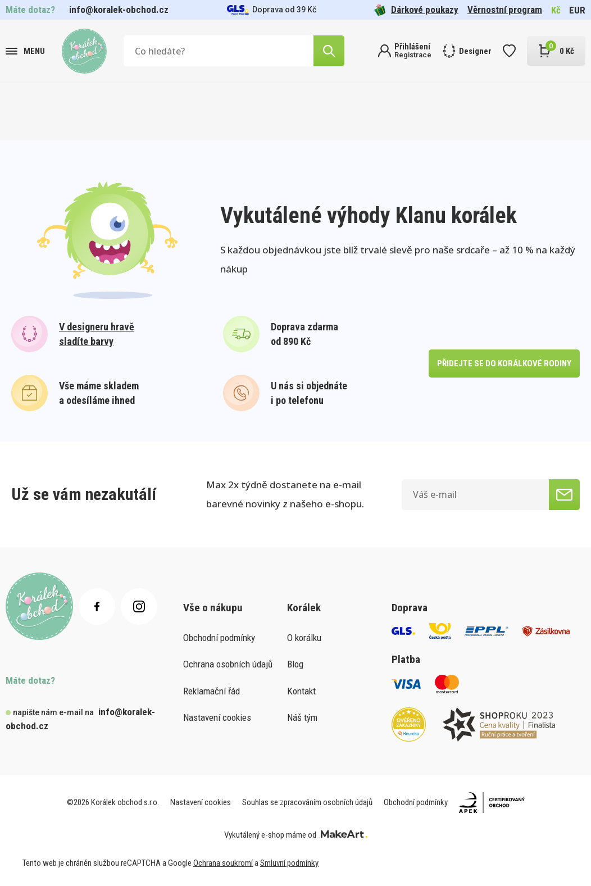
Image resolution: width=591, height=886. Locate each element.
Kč (556, 10)
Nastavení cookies (217, 717)
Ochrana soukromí (223, 863)
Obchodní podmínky (219, 637)
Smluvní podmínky (289, 863)
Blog (295, 664)
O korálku (304, 637)
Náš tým (302, 717)
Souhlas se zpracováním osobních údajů (307, 802)
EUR (577, 10)
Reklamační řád (211, 691)
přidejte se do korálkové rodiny (501, 363)
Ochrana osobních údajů (227, 664)
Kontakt (301, 691)
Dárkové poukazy (416, 10)
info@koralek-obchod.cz (119, 9)
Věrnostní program (504, 9)
